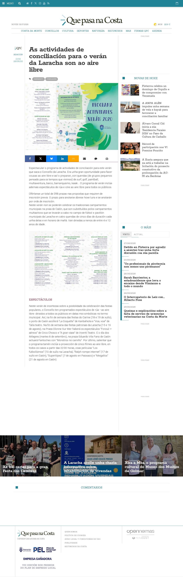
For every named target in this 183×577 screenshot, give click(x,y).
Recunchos (115, 30)
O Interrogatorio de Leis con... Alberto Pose (144, 297)
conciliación (52, 79)
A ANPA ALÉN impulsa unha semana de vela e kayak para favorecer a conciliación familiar (155, 110)
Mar (128, 30)
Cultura (68, 30)
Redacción (18, 55)
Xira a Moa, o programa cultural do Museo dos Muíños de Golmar (152, 465)
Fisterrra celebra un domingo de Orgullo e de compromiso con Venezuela (155, 91)
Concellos (52, 30)
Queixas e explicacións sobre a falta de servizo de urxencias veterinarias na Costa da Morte (145, 312)
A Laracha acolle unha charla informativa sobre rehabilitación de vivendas (90, 465)
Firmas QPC (141, 30)
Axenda (157, 30)
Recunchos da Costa (76, 545)
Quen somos (71, 530)
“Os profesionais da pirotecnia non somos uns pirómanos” (144, 264)
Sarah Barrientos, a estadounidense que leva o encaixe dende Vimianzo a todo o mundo (146, 281)
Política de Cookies (75, 533)
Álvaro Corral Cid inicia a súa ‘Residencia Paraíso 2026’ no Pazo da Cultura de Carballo (154, 130)
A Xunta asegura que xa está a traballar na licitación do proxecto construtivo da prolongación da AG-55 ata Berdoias (155, 168)
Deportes (83, 30)
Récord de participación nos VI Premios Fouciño (155, 147)
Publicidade (71, 541)
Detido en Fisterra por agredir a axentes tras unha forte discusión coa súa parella (145, 249)
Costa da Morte (31, 30)
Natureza (98, 30)
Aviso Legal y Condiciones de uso (82, 537)
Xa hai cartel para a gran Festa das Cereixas (25, 467)
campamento (38, 79)
